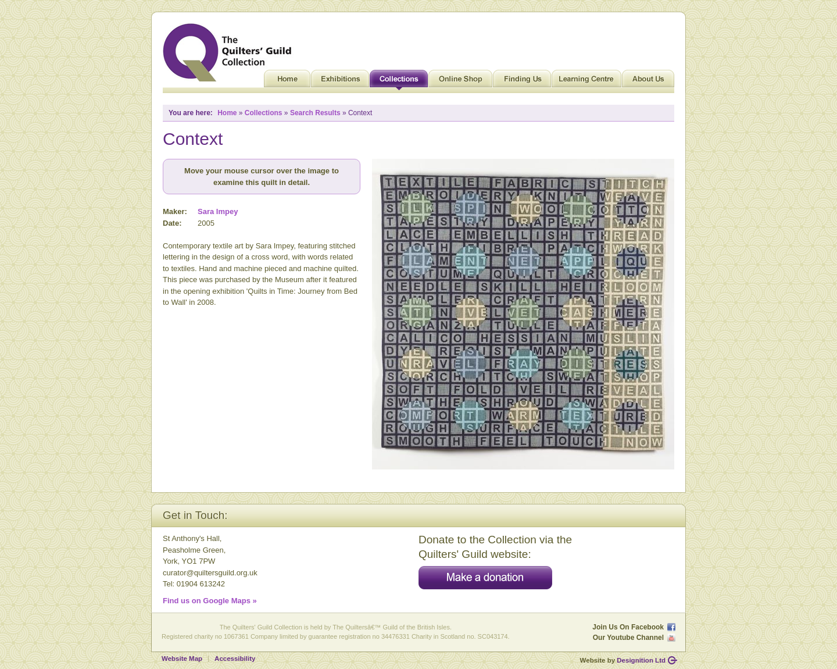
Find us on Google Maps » (210, 600)
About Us (648, 81)
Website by (623, 660)
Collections (399, 81)
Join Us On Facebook (628, 627)
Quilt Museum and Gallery (230, 52)
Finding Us (522, 81)
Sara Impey (218, 211)
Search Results (315, 113)
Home (287, 81)
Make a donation (485, 577)
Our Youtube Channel (628, 638)
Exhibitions (340, 81)
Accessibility (234, 658)
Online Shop (460, 81)
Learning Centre (586, 81)
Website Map (182, 658)
